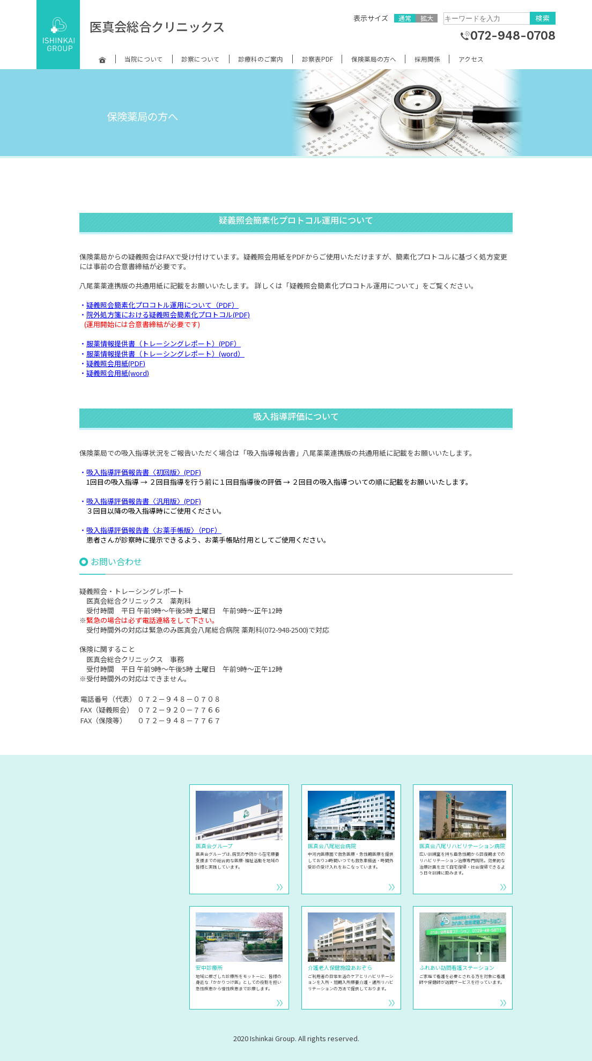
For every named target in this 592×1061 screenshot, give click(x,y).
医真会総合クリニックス (157, 26)
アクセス (471, 59)
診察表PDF (317, 59)
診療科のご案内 (260, 59)
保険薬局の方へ (373, 59)
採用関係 (427, 59)
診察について (200, 59)
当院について (143, 59)
